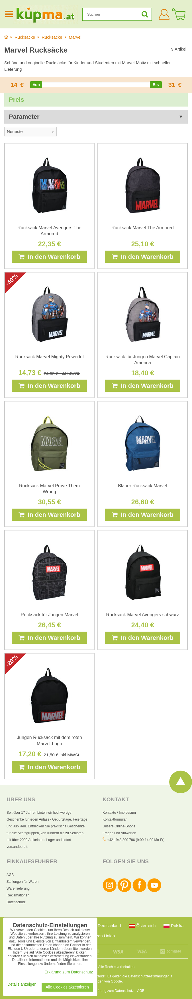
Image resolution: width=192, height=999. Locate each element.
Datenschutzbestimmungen (148, 976)
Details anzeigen (21, 984)
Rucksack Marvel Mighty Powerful (49, 356)
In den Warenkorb (49, 256)
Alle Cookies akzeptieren (67, 987)
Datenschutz (16, 902)
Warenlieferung (18, 888)
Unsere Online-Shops (119, 826)
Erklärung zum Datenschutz (113, 991)
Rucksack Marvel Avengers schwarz (142, 614)
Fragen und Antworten (119, 833)
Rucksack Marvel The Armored (142, 227)
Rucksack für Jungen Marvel (49, 614)
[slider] (36, 84)
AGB (10, 875)
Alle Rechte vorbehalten (116, 967)
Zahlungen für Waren (22, 882)
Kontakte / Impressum (119, 813)
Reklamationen (18, 895)
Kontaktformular (115, 819)
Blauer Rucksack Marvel (142, 485)
